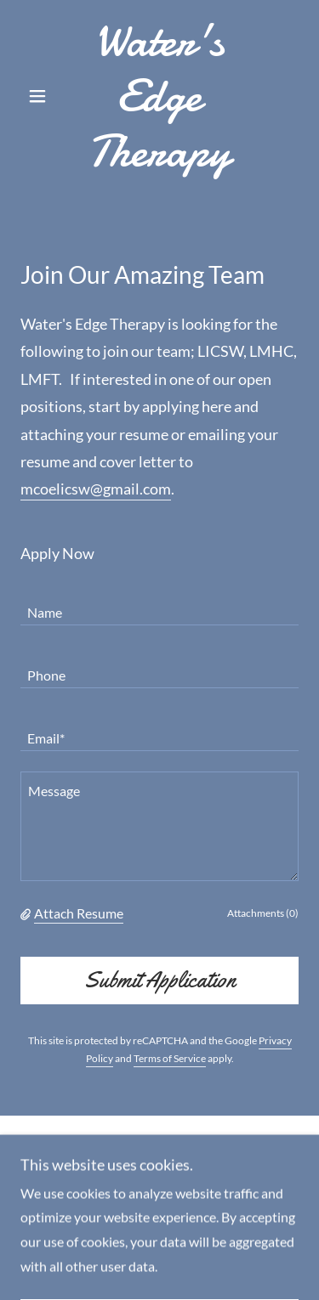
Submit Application (160, 980)
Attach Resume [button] (78, 913)
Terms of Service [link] (170, 1058)
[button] (41, 96)
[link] (159, 96)
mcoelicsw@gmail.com (95, 488)
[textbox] (159, 604)
